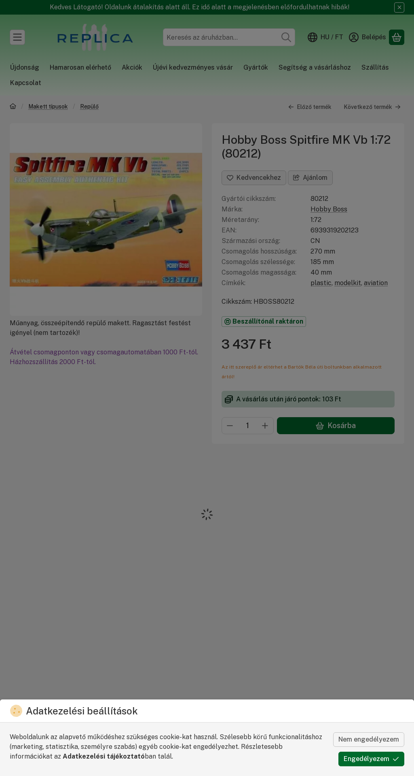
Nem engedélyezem (368, 739)
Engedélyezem (371, 759)
